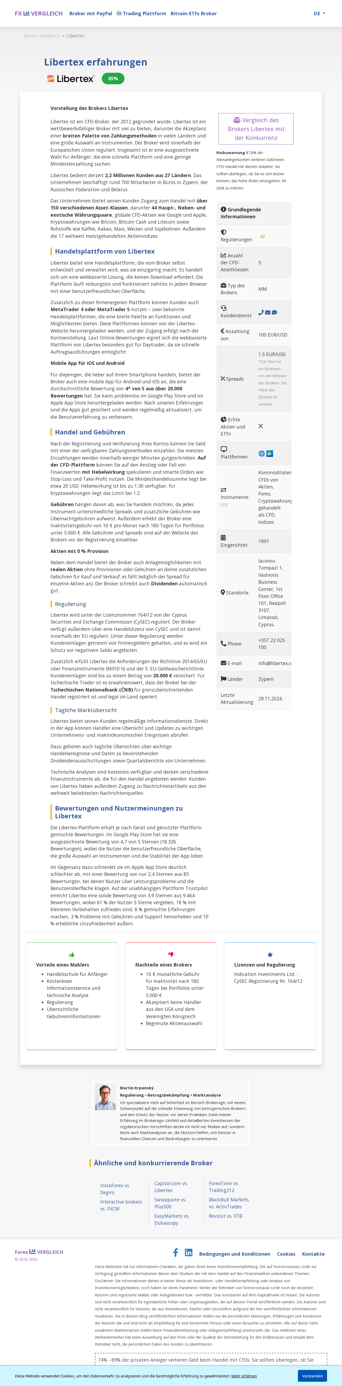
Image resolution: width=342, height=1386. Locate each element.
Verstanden (312, 1376)
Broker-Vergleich (42, 35)
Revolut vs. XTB (225, 1216)
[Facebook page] (176, 1254)
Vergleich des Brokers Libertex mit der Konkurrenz (256, 129)
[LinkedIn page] (189, 1254)
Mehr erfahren (244, 1376)
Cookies (287, 1254)
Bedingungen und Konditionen (235, 1254)
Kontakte (313, 1254)
